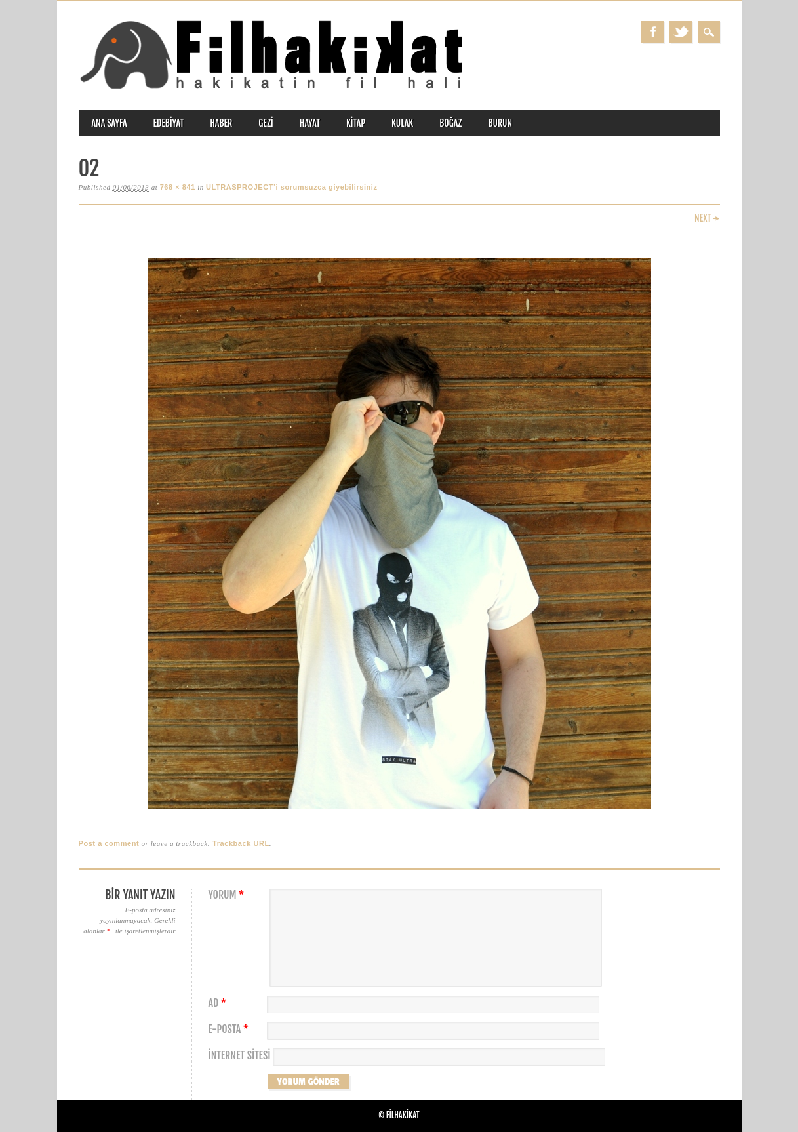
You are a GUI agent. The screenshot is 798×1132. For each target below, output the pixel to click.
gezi (265, 123)
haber (221, 123)
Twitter (680, 32)
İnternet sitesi (240, 1055)
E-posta (230, 1029)
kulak (402, 123)
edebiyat (168, 123)
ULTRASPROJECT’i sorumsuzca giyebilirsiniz (291, 187)
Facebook (652, 32)
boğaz (450, 123)
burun (500, 123)
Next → (707, 218)
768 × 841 (177, 187)
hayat (310, 123)
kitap (355, 123)
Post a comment (109, 843)
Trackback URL (240, 843)
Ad (219, 1003)
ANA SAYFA (109, 123)
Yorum (228, 895)
